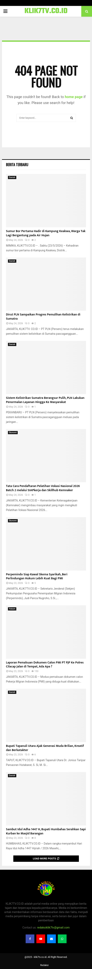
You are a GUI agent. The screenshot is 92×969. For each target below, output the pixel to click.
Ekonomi (13, 432)
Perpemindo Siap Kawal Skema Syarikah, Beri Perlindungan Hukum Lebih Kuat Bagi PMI (36, 576)
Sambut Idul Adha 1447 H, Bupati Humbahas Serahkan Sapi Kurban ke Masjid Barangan (46, 831)
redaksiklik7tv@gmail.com (53, 927)
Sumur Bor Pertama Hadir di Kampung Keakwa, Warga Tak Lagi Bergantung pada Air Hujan (45, 233)
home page (74, 97)
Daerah (12, 177)
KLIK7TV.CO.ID (46, 11)
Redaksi (44, 965)
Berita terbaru (17, 164)
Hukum (12, 609)
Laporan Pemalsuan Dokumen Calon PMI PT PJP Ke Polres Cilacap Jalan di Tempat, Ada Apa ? (45, 664)
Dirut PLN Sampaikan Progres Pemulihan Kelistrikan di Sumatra (43, 316)
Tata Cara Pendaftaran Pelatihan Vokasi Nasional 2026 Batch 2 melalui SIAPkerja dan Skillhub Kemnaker (43, 488)
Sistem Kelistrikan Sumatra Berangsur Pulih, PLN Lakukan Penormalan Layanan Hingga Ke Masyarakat (45, 400)
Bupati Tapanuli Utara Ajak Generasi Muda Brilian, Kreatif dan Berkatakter (45, 748)
